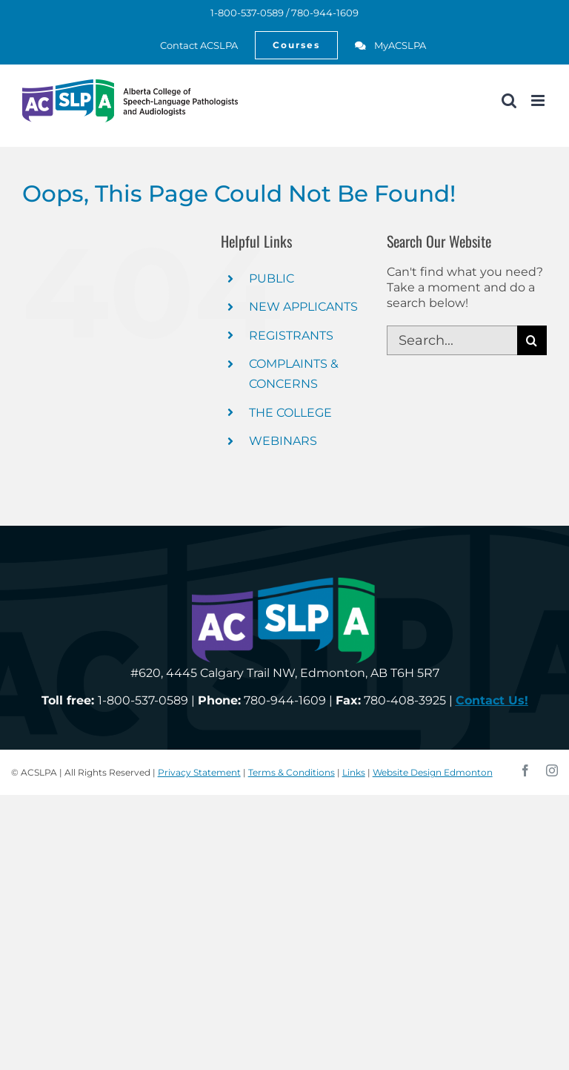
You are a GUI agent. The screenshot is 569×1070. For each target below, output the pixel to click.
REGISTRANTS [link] (291, 335)
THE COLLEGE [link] (290, 413)
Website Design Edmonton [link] (433, 772)
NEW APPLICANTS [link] (303, 307)
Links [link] (353, 772)
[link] (191, 45)
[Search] (532, 340)
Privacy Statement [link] (199, 772)
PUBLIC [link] (271, 278)
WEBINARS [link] (283, 441)
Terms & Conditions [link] (291, 772)
